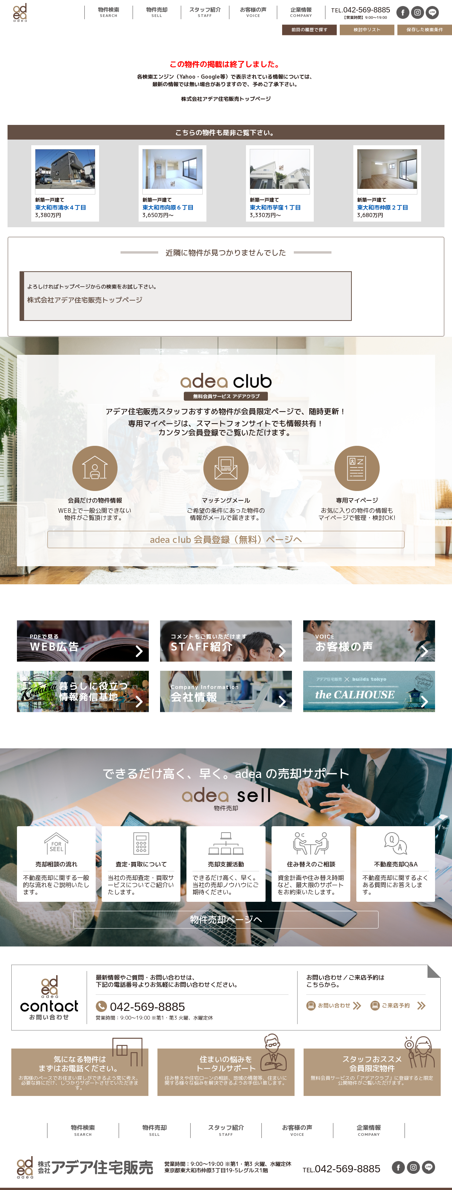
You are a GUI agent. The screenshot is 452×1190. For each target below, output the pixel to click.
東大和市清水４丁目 (60, 207)
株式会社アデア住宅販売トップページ (226, 98)
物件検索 (108, 12)
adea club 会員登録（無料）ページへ (226, 539)
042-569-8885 (366, 10)
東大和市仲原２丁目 (382, 207)
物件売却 (156, 12)
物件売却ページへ (226, 919)
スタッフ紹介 (205, 12)
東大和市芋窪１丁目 (275, 207)
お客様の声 (253, 12)
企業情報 (301, 12)
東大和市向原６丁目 (167, 207)
